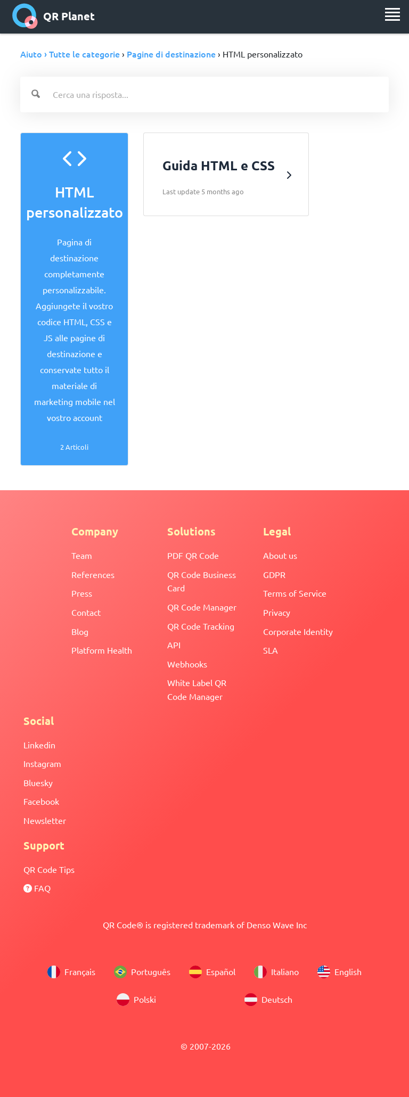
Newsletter (44, 820)
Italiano (276, 972)
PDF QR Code (193, 555)
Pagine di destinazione (171, 54)
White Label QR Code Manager (196, 689)
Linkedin (39, 744)
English (339, 972)
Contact (86, 612)
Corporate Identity (298, 631)
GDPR (274, 574)
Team (81, 555)
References (92, 574)
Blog (79, 631)
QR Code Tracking (200, 626)
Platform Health (101, 650)
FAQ (37, 887)
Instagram (42, 763)
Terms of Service (294, 593)
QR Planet (53, 16)
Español (212, 972)
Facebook (41, 801)
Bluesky (38, 782)
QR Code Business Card (201, 581)
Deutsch (268, 999)
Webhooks (187, 663)
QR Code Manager (201, 606)
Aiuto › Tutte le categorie (70, 54)
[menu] (392, 14)
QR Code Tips (49, 869)
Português (142, 972)
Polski (136, 999)
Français (71, 972)
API (174, 644)
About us (280, 555)
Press (81, 593)
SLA (270, 650)
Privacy (276, 612)
